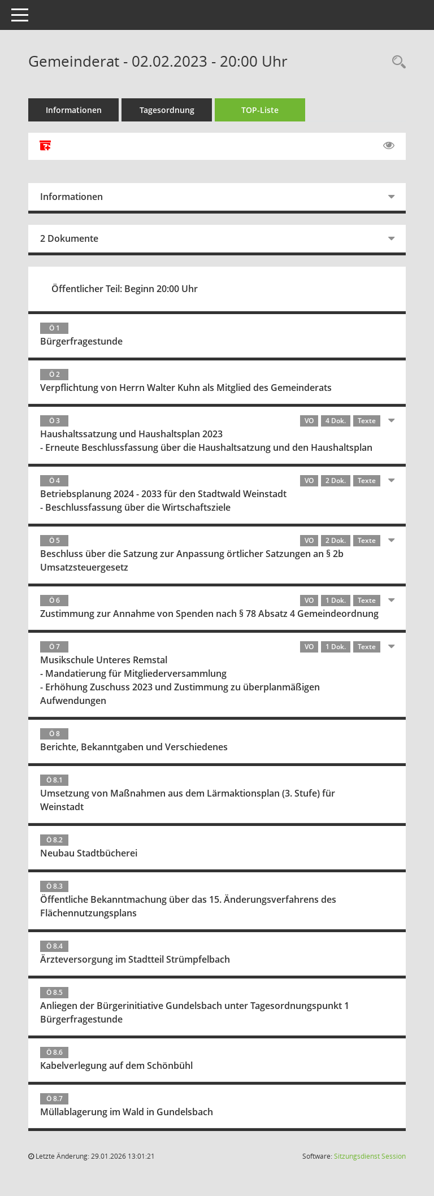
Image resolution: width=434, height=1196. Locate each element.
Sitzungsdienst (370, 1156)
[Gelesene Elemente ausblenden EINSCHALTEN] (389, 146)
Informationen (74, 110)
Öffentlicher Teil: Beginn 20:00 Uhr (124, 288)
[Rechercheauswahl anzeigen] (396, 62)
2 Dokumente (69, 238)
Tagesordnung (167, 110)
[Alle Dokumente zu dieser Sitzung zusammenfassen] (45, 146)
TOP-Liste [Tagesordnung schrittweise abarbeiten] (260, 110)
